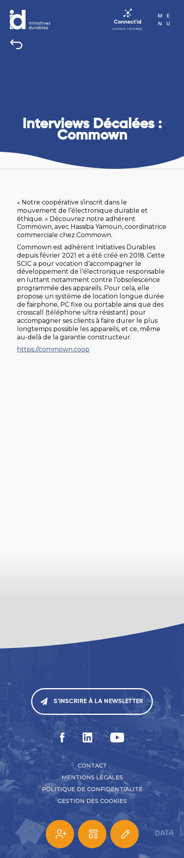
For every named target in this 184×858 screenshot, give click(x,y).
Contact (92, 765)
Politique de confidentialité (92, 789)
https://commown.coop (53, 349)
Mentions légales (92, 777)
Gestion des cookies (92, 801)
